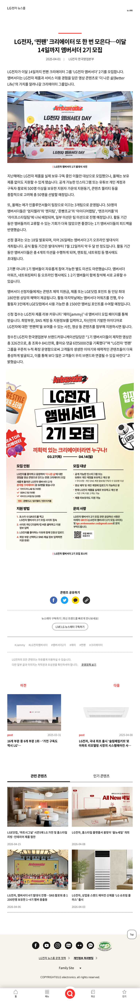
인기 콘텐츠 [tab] (101, 775)
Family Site (70, 967)
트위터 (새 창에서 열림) (64, 600)
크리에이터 (97, 645)
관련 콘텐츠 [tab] (45, 775)
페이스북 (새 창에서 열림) (53, 600)
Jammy (20, 645)
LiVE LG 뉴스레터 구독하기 (70, 627)
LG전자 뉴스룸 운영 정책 (52, 958)
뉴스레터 (130, 10)
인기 (124, 996)
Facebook (35, 945)
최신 (93, 996)
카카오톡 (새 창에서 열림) (75, 600)
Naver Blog (68, 945)
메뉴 (47, 996)
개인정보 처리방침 (83, 958)
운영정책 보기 (88, 664)
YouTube (46, 945)
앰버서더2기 (59, 645)
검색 (70, 994)
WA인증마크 (105, 946)
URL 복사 (86, 600)
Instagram (57, 945)
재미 (73, 645)
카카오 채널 (90, 945)
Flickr (79, 945)
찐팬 (83, 645)
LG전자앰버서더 (39, 645)
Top (132, 934)
